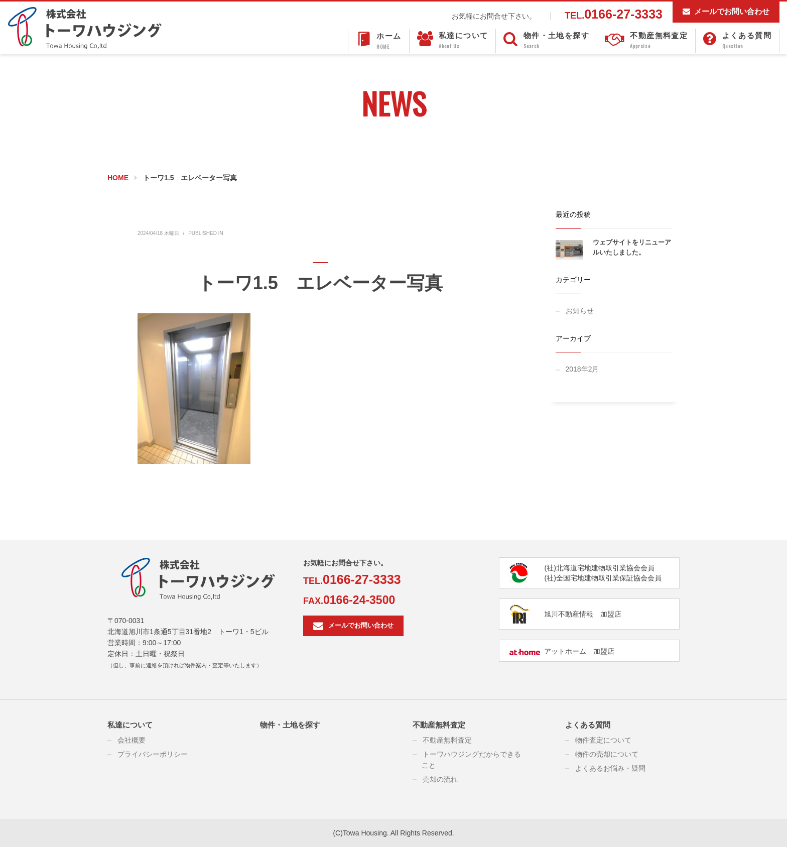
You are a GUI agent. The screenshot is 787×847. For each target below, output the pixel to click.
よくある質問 (587, 724)
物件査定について (603, 740)
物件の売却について (606, 754)
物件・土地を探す (290, 724)
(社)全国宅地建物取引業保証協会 (595, 578)
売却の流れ (440, 779)
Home (117, 178)
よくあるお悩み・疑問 (610, 768)
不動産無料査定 (439, 724)
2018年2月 (582, 369)
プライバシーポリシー (152, 754)
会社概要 (131, 740)
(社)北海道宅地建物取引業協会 (592, 568)
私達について (130, 724)
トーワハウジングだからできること (471, 759)
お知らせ (580, 311)
